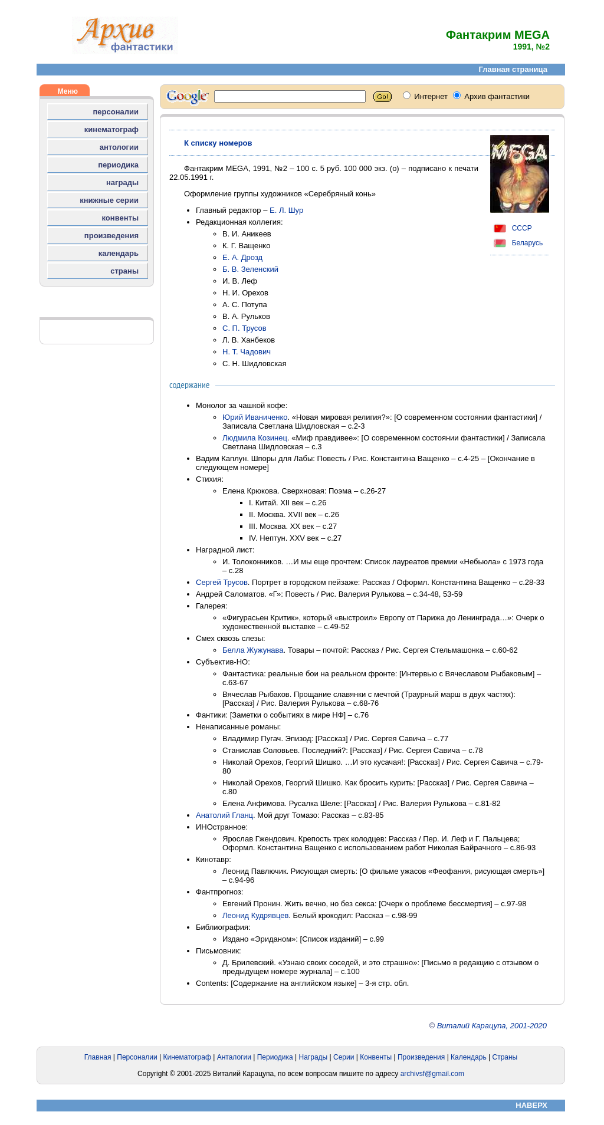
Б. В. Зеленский (250, 269)
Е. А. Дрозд (242, 257)
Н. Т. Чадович (246, 351)
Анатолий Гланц (224, 815)
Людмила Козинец (254, 437)
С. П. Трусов (244, 328)
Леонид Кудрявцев (255, 915)
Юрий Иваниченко (255, 417)
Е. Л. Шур (286, 210)
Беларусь (516, 243)
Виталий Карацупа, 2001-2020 (492, 1025)
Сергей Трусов (222, 582)
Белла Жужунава (253, 650)
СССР (511, 228)
